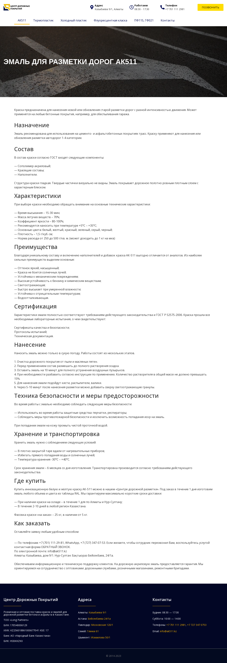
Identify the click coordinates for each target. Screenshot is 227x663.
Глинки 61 (93, 631)
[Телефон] (162, 7)
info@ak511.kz (168, 631)
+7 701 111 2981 (176, 625)
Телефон (171, 5)
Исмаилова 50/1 (100, 637)
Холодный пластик (74, 20)
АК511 (22, 20)
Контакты (168, 20)
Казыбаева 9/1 (97, 612)
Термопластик (43, 20)
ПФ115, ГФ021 (144, 20)
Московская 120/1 (102, 625)
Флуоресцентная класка (110, 20)
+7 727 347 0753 (196, 625)
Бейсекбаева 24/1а (99, 618)
